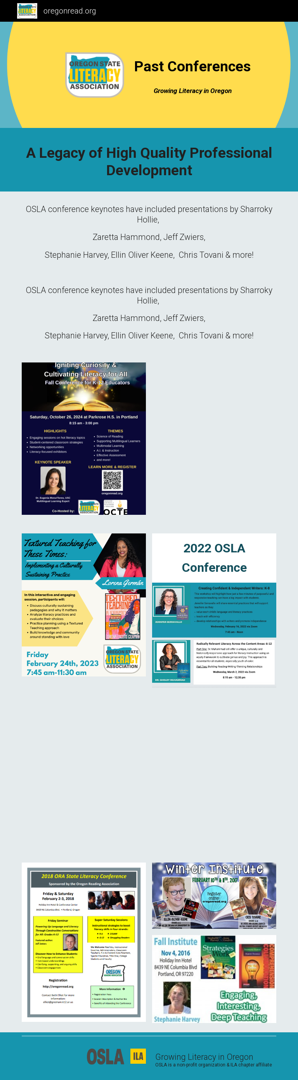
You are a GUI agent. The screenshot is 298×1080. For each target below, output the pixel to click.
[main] (192, 66)
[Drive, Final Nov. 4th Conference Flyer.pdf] (214, 438)
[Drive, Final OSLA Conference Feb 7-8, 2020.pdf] (84, 774)
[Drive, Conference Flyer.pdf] (214, 775)
